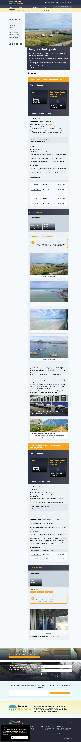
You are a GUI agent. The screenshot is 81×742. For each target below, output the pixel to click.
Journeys (67, 0)
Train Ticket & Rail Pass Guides (24, 6)
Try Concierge (24, 657)
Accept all (25, 737)
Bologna (35, 92)
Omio (36, 198)
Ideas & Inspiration (35, 6)
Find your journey (60, 693)
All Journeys (19, 10)
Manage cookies (15, 737)
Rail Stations (56, 0)
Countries (62, 0)
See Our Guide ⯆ (61, 184)
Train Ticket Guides (45, 726)
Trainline (36, 194)
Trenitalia (36, 189)
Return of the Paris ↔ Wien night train (64, 728)
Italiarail (36, 184)
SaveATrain (35, 203)
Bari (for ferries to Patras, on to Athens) (57, 94)
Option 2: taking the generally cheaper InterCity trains (14, 36)
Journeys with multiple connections (47, 728)
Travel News (60, 726)
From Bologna (26, 10)
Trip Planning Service (46, 6)
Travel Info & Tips (12, 6)
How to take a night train (29, 728)
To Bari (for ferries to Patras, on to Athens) (40, 10)
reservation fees (63, 538)
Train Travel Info (12, 10)
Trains (71, 0)
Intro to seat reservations (45, 731)
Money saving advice (44, 729)
